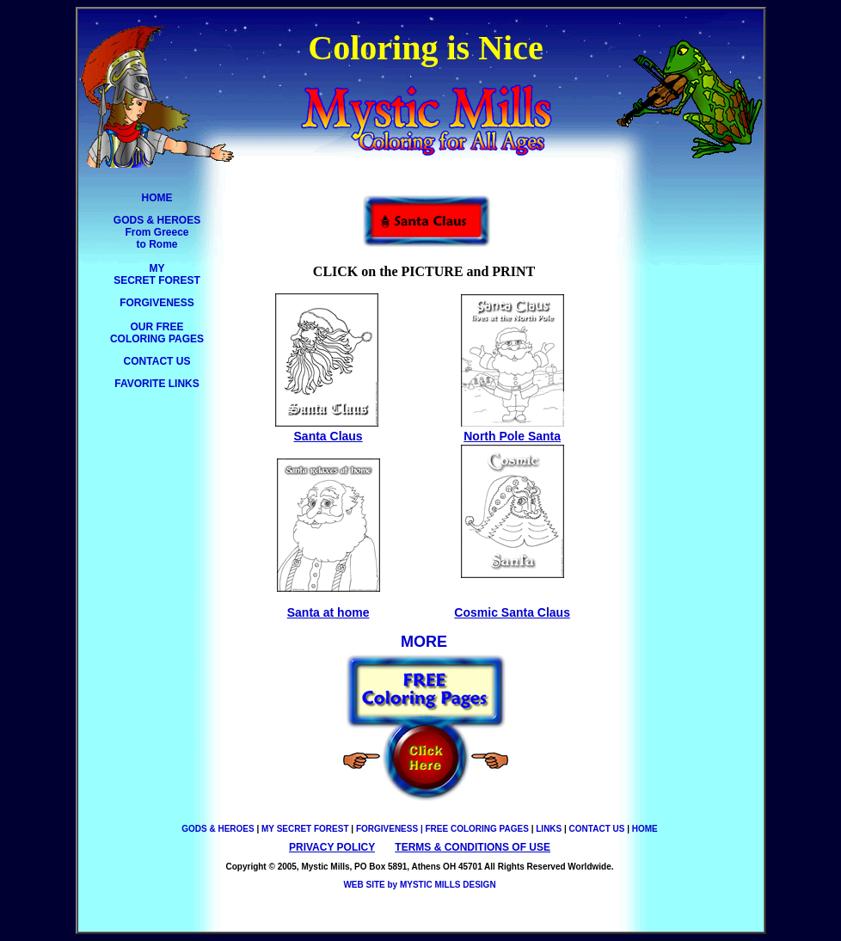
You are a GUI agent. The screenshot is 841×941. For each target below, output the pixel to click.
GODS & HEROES (218, 828)
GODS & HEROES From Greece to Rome (157, 232)
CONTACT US (157, 361)
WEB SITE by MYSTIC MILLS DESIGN (419, 884)
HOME (157, 198)
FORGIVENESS (157, 303)
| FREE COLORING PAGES (474, 828)
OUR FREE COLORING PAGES (157, 333)
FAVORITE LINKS (156, 384)
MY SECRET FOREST (157, 274)
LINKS (549, 828)
